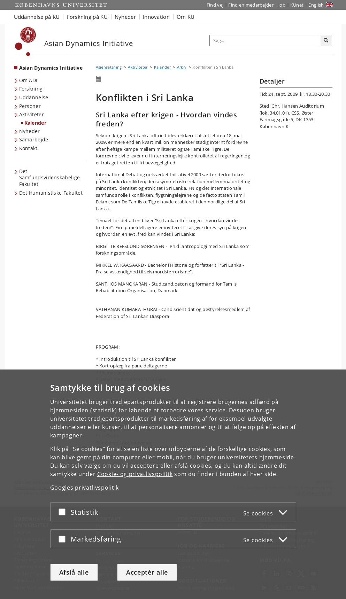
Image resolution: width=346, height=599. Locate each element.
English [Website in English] (316, 5)
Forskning (31, 88)
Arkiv (182, 67)
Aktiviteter (31, 114)
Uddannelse (33, 97)
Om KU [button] (186, 16)
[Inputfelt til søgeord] (265, 40)
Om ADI (28, 80)
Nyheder (29, 131)
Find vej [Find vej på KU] (215, 5)
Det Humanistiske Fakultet (51, 192)
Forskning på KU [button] (87, 16)
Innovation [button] (156, 16)
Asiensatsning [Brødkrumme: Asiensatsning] (109, 67)
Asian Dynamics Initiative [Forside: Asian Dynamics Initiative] (51, 67)
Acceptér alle (147, 572)
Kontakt (28, 148)
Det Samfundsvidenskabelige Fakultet (49, 177)
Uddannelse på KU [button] (37, 16)
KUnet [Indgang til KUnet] (297, 5)
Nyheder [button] (125, 16)
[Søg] (326, 41)
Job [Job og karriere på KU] (281, 5)
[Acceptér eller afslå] (64, 512)
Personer (30, 106)
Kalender (35, 122)
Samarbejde (33, 139)
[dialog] (173, 484)
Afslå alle (74, 572)
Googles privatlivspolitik (84, 487)
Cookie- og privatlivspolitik (135, 474)
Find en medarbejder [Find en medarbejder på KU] (251, 5)
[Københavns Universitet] (25, 41)
